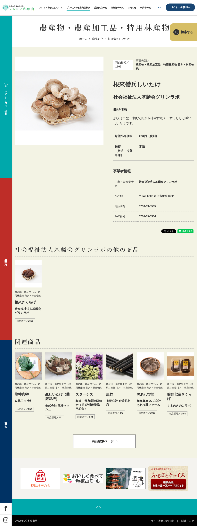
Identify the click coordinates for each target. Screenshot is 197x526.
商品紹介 (97, 38)
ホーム (83, 38)
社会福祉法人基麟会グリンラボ (158, 181)
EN (159, 8)
